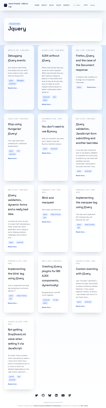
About (44, 5)
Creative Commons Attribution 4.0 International (47, 405)
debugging (20, 80)
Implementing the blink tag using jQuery (16, 273)
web (44, 217)
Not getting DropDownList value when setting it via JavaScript (17, 339)
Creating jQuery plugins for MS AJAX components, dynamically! (52, 276)
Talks (58, 5)
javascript (12, 83)
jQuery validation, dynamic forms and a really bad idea (18, 205)
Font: (86, 5)
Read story (12, 88)
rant (18, 151)
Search (66, 5)
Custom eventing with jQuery (87, 271)
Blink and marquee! (48, 200)
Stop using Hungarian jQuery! (15, 128)
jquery (11, 80)
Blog (51, 5)
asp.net (11, 376)
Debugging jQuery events (17, 58)
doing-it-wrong (55, 214)
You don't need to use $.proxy (53, 129)
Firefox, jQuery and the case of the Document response (86, 62)
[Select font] (95, 5)
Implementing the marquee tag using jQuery (86, 202)
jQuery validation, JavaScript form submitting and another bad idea (87, 133)
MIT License (84, 405)
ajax (54, 97)
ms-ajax (55, 300)
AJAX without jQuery (50, 58)
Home (37, 5)
